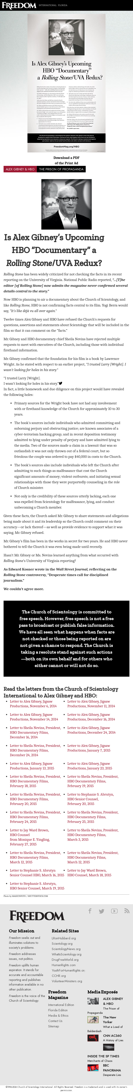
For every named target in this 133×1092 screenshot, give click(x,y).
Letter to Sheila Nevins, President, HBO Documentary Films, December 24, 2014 (35, 750)
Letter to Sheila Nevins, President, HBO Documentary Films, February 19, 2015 (92, 781)
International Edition (61, 1005)
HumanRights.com (64, 965)
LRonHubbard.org (64, 938)
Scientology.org (62, 943)
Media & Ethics (58, 1015)
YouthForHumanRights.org (69, 970)
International (47, 5)
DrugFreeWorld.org (65, 959)
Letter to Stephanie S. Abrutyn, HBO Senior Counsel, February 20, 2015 (90, 799)
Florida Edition (58, 1010)
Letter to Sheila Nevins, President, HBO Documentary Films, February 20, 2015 (35, 799)
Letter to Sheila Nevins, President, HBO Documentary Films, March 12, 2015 (35, 857)
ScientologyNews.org (66, 949)
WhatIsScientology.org (66, 954)
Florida (62, 5)
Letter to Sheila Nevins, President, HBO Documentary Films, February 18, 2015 (35, 781)
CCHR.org (59, 976)
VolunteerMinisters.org (67, 981)
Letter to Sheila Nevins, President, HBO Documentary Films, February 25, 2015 (92, 817)
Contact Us (55, 1021)
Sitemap (53, 1026)
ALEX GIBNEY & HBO (20, 169)
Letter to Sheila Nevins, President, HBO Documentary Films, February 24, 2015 (35, 817)
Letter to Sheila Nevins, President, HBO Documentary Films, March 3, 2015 (92, 835)
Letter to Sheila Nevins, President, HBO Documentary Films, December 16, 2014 (35, 732)
